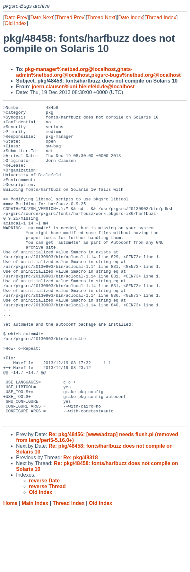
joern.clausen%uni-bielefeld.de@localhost (83, 86)
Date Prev (15, 17)
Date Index (130, 17)
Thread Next (101, 17)
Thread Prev (70, 17)
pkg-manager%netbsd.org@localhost (70, 69)
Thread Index (161, 17)
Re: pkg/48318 (80, 520)
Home (10, 565)
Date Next (41, 17)
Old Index (15, 23)
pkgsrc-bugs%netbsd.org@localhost (136, 75)
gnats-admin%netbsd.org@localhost (74, 72)
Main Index (35, 565)
